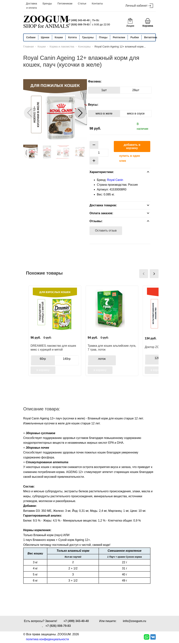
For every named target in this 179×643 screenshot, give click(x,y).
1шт (104, 90)
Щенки (45, 37)
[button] (80, 113)
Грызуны (88, 37)
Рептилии (119, 37)
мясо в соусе (136, 113)
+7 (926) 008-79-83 (78, 24)
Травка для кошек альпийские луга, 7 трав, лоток (112, 347)
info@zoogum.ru (134, 621)
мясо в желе (104, 113)
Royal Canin (115, 179)
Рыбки (134, 37)
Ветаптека (150, 37)
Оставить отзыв (106, 230)
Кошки (59, 37)
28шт (135, 90)
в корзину (43, 370)
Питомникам (64, 3)
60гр (43, 358)
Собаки (31, 37)
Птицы (103, 37)
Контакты (97, 3)
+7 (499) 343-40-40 (78, 20)
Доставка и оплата (31, 5)
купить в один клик (129, 158)
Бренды (47, 3)
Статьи (82, 3)
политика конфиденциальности (47, 639)
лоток (102, 358)
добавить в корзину (132, 146)
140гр (66, 358)
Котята (72, 37)
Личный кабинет (139, 5)
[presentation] (143, 273)
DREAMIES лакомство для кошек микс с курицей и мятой (53, 347)
